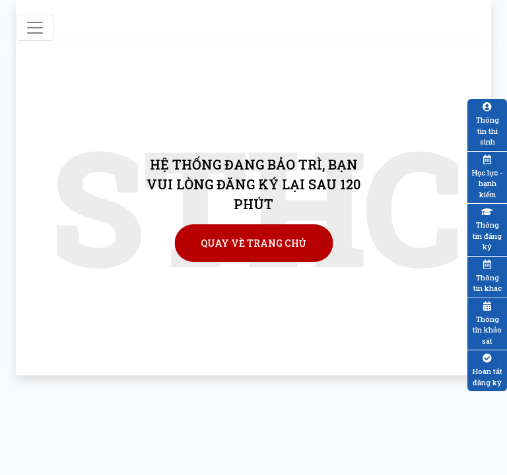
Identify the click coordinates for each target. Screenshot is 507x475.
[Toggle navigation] (35, 28)
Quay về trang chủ (253, 243)
